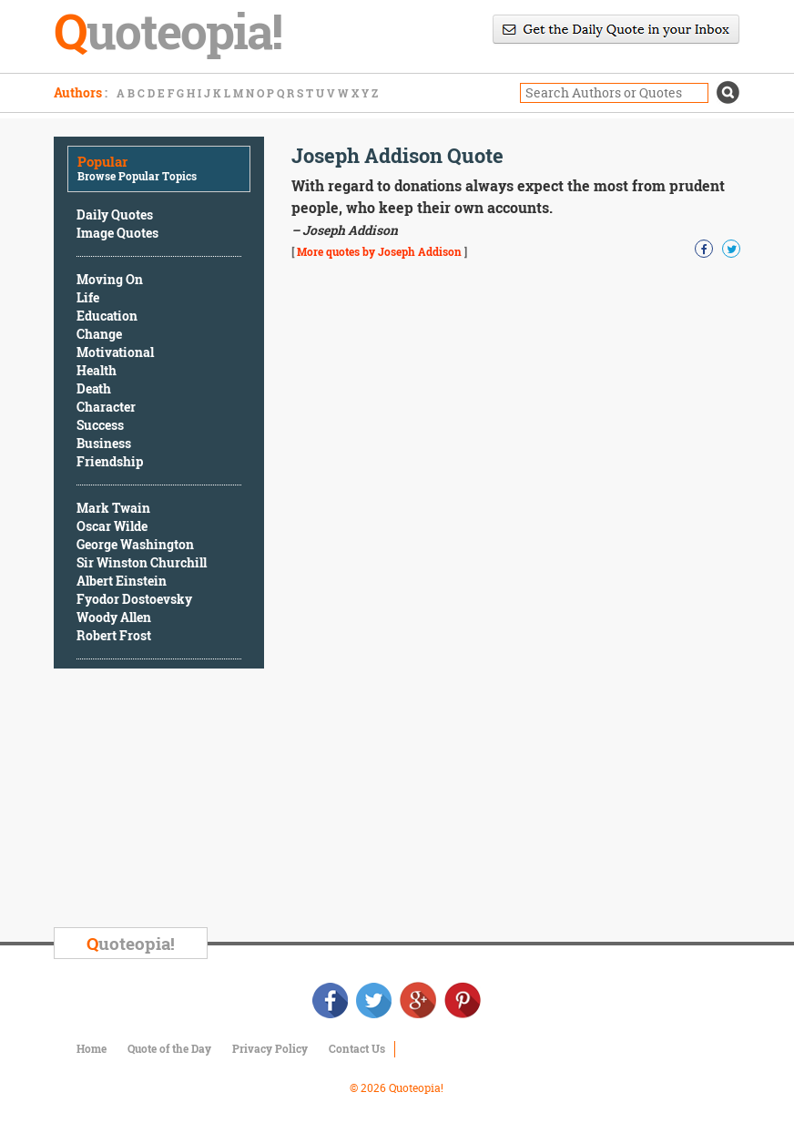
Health (96, 370)
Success (100, 425)
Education (106, 315)
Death (93, 388)
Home (91, 1048)
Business (103, 443)
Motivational (115, 352)
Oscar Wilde (112, 526)
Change (99, 333)
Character (106, 406)
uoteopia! (131, 943)
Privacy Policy (270, 1048)
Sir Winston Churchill (141, 562)
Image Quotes (117, 232)
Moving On (109, 279)
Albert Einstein (121, 580)
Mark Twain (113, 507)
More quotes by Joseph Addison (379, 251)
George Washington (135, 544)
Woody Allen (113, 617)
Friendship (109, 461)
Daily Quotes (114, 214)
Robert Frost (113, 635)
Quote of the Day (169, 1048)
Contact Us (357, 1048)
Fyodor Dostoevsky (134, 598)
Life (87, 297)
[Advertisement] (190, 800)
